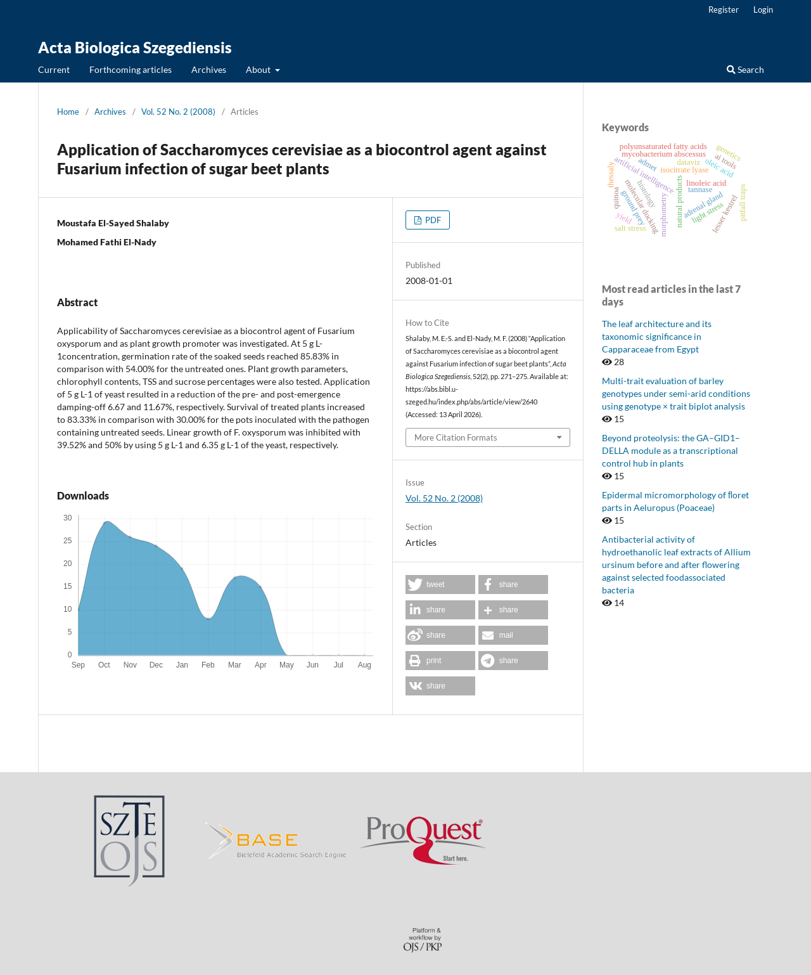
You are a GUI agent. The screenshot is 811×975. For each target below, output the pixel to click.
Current (54, 69)
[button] (440, 584)
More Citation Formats (455, 437)
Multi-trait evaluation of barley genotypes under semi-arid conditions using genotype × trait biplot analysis (676, 393)
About (259, 69)
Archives (208, 69)
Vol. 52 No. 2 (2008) (178, 112)
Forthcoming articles (130, 69)
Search (745, 69)
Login (763, 9)
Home (68, 112)
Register (723, 9)
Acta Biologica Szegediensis (135, 47)
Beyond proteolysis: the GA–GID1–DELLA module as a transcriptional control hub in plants (671, 450)
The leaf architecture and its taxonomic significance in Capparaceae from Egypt (657, 336)
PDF (432, 220)
